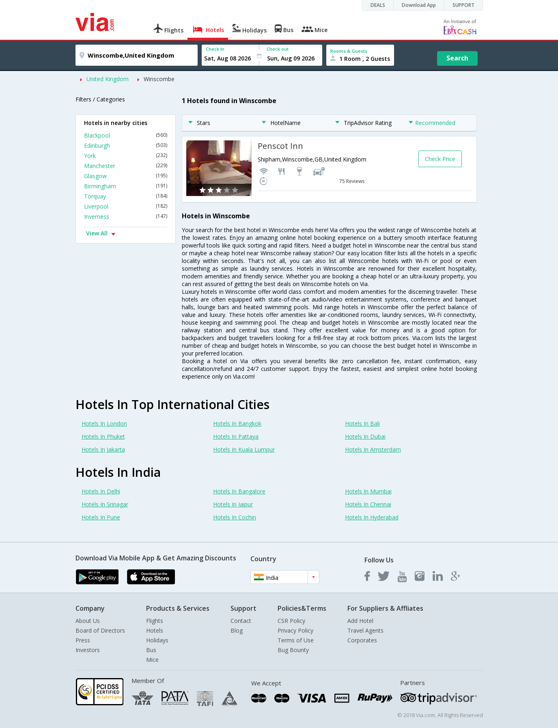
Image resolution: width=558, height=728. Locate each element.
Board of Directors (100, 630)
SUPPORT (463, 5)
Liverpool (125, 206)
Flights (154, 621)
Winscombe (159, 79)
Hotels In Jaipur (233, 504)
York (125, 155)
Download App (419, 5)
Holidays (157, 640)
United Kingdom (107, 79)
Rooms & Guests (348, 51)
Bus (151, 650)
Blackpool (125, 135)
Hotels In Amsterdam (373, 449)
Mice (152, 659)
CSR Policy (291, 621)
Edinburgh (125, 145)
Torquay (125, 196)
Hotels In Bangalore (239, 491)
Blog (237, 630)
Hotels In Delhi (101, 491)
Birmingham (125, 186)
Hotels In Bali (362, 423)
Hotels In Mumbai (368, 491)
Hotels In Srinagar (105, 504)
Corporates (362, 640)
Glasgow (125, 176)
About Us (87, 621)
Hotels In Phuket (103, 436)
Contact (241, 621)
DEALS (378, 5)
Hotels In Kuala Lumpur (244, 449)
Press (82, 640)
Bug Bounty (293, 650)
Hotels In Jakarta (103, 449)
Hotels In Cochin (234, 517)
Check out (278, 49)
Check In (215, 49)
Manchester (125, 166)
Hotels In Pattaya (236, 436)
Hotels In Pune (101, 517)
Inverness (125, 216)
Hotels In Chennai (368, 504)
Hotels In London (104, 423)
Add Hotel (360, 621)
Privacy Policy (295, 630)
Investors (87, 650)
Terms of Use (296, 640)
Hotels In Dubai (365, 436)
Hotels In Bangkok (237, 423)
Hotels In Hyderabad (372, 517)
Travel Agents (365, 630)
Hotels (154, 630)
